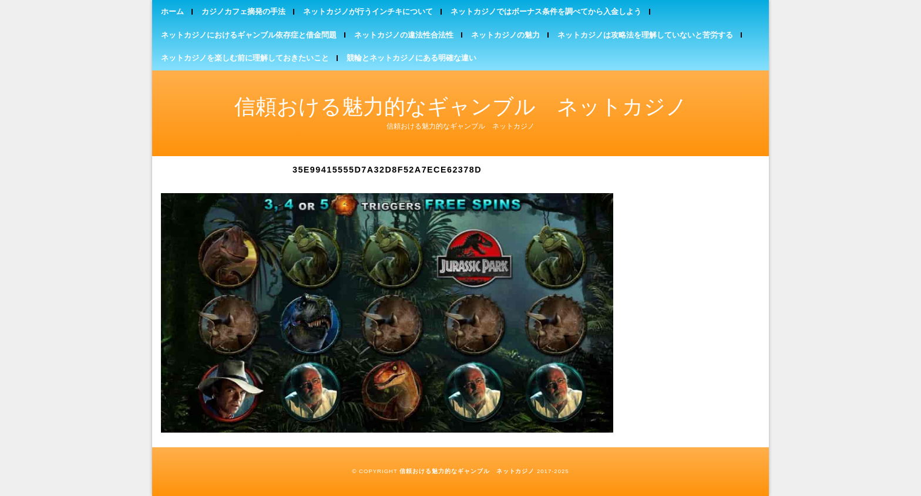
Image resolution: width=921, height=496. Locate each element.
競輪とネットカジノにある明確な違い (411, 57)
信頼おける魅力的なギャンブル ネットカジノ (460, 107)
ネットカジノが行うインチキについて (368, 11)
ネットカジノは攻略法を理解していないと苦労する (645, 35)
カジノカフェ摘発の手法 (243, 11)
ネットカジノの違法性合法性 (403, 35)
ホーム (172, 11)
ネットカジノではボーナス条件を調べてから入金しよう (546, 11)
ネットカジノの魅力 (505, 35)
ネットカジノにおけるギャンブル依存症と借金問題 (249, 35)
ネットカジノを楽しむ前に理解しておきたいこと (245, 57)
